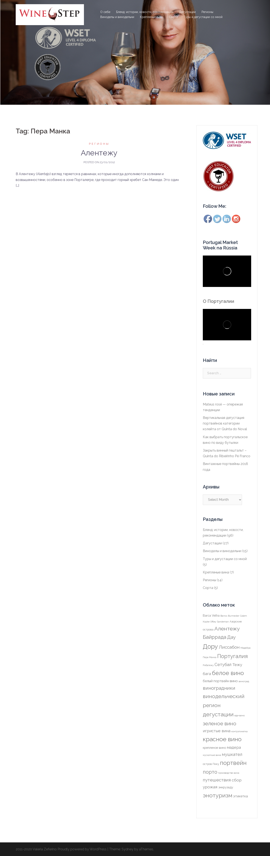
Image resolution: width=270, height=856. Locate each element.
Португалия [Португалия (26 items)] (232, 656)
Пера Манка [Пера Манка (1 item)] (209, 657)
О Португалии (218, 301)
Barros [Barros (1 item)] (223, 616)
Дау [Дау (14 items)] (231, 637)
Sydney (127, 849)
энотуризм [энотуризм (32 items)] (217, 795)
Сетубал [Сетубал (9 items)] (223, 664)
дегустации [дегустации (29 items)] (218, 714)
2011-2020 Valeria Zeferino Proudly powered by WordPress (61, 849)
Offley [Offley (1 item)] (213, 621)
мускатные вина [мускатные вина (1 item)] (212, 755)
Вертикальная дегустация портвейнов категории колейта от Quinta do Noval (225, 423)
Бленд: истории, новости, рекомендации (144, 12)
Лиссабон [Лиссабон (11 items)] (229, 647)
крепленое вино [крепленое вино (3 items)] (214, 747)
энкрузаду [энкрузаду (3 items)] (225, 787)
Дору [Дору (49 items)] (210, 646)
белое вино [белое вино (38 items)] (228, 673)
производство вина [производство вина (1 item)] (228, 773)
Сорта (173, 17)
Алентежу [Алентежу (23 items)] (227, 628)
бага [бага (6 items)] (207, 673)
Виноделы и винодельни (117, 17)
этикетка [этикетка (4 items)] (240, 796)
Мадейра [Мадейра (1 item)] (245, 648)
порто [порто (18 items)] (210, 772)
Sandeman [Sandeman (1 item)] (223, 621)
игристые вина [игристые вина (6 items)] (216, 731)
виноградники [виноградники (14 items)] (219, 688)
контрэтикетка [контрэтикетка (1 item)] (239, 731)
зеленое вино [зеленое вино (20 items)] (219, 723)
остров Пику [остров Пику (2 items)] (211, 764)
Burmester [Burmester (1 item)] (233, 616)
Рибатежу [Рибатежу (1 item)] (208, 665)
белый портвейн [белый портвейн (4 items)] (216, 681)
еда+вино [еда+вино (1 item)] (239, 715)
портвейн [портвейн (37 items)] (233, 762)
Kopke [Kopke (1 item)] (206, 621)
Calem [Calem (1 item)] (243, 616)
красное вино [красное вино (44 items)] (222, 739)
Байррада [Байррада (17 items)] (214, 637)
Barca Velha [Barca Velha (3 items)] (211, 615)
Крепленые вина (151, 17)
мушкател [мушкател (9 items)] (232, 754)
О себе (105, 12)
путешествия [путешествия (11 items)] (217, 779)
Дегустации (187, 12)
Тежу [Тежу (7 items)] (237, 664)
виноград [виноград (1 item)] (244, 681)
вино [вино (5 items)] (234, 681)
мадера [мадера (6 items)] (234, 747)
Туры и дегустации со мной (203, 17)
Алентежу (99, 152)
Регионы (207, 12)
